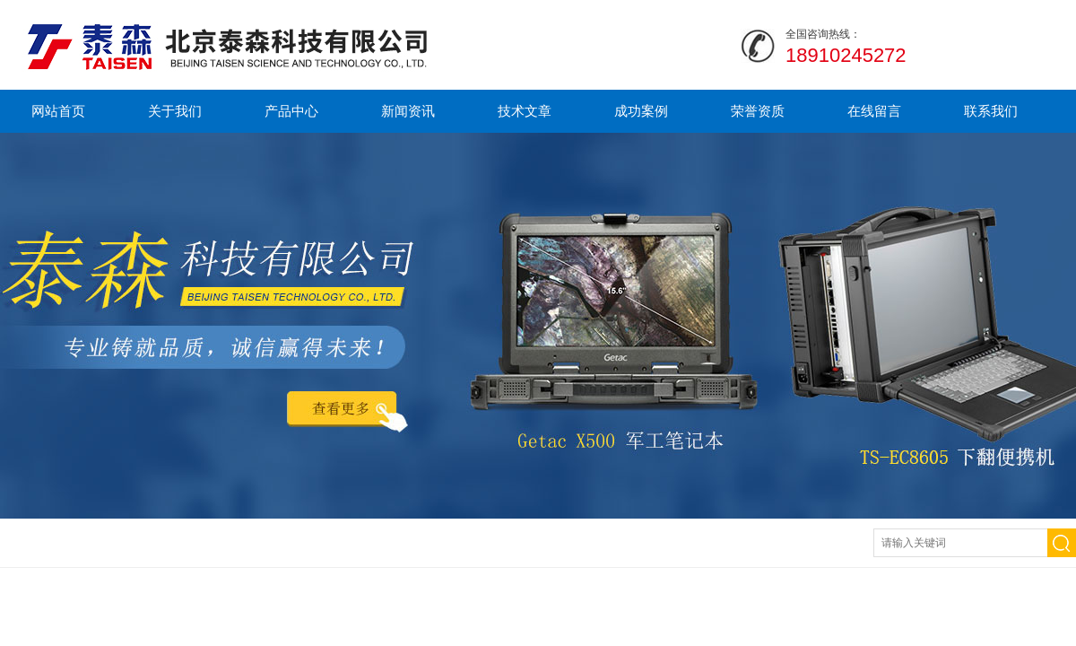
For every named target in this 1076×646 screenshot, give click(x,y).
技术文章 (524, 110)
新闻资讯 (408, 110)
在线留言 (874, 110)
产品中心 (291, 110)
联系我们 (991, 110)
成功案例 (641, 110)
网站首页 (58, 110)
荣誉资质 (758, 110)
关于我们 (175, 110)
